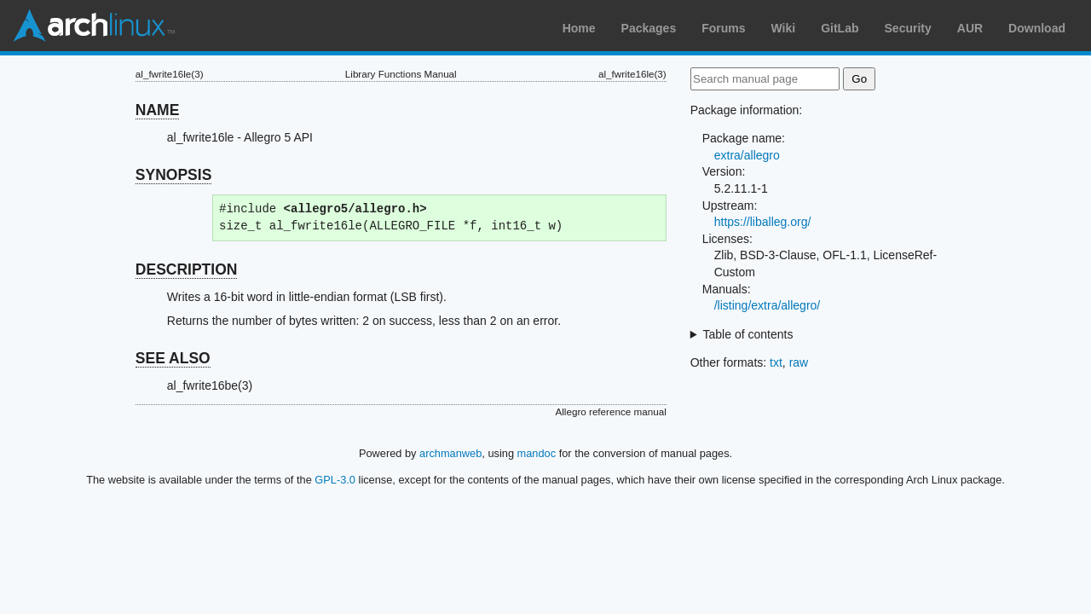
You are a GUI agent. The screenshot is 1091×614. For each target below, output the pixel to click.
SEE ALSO (173, 358)
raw (799, 362)
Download (1036, 28)
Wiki (783, 28)
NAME (158, 110)
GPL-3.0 (335, 479)
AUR (970, 28)
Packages (649, 28)
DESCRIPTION (187, 269)
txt (776, 362)
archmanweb (450, 453)
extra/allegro (747, 155)
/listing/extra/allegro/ (767, 305)
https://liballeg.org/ (762, 222)
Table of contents (748, 334)
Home (579, 28)
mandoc (537, 453)
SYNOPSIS (173, 174)
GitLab (839, 28)
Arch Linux (94, 26)
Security (908, 28)
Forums (723, 28)
